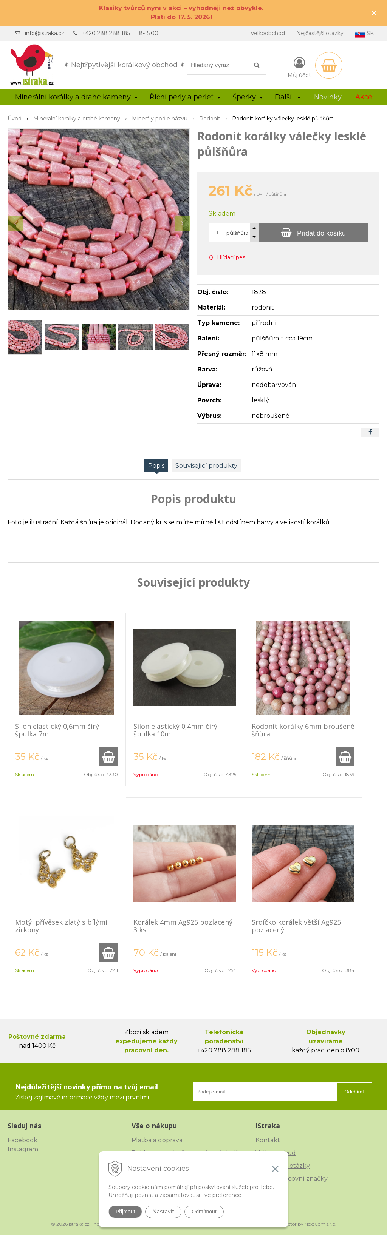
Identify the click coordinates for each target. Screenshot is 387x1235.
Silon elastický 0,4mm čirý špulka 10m (175, 730)
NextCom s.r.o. (320, 1224)
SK (364, 34)
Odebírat (354, 1092)
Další (287, 97)
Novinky (328, 97)
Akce (363, 97)
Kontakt (267, 1140)
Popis (156, 465)
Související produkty (206, 465)
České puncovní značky (291, 1178)
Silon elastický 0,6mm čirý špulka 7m (57, 730)
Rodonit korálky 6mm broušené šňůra (303, 730)
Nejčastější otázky (320, 33)
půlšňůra (237, 232)
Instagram (23, 1149)
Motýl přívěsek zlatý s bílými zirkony (61, 926)
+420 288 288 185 (106, 33)
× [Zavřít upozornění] (374, 12)
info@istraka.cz (44, 33)
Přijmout (125, 1212)
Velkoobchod (268, 33)
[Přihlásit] (299, 66)
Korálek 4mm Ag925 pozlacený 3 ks (182, 926)
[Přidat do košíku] (313, 232)
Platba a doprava (157, 1140)
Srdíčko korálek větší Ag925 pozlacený (296, 926)
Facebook (22, 1140)
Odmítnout (204, 1212)
